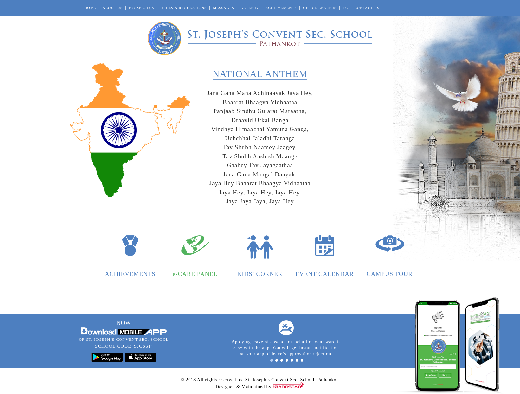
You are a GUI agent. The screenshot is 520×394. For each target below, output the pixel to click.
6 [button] (297, 360)
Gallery (250, 8)
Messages (223, 8)
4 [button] (286, 360)
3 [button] (281, 360)
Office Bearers (320, 8)
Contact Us (366, 8)
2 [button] (276, 360)
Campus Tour (390, 273)
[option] (286, 338)
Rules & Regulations (184, 8)
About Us (112, 8)
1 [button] (271, 360)
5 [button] (291, 360)
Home (90, 8)
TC (345, 8)
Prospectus (141, 8)
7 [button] (302, 360)
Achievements (281, 8)
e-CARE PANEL (195, 273)
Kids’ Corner (259, 273)
